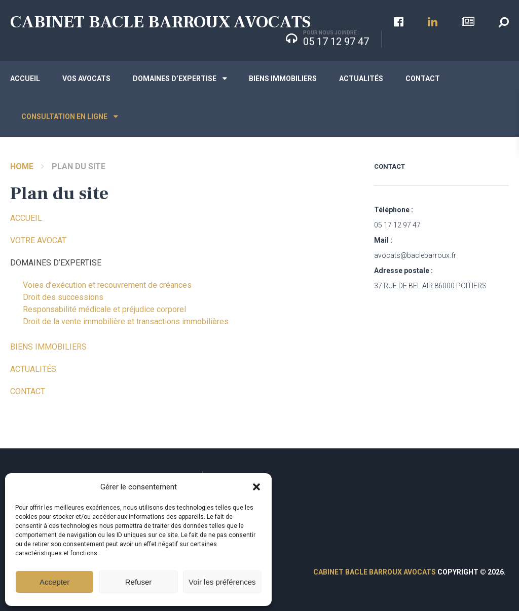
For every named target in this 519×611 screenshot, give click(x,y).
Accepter (54, 582)
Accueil (25, 78)
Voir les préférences (222, 582)
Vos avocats (86, 78)
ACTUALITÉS (33, 369)
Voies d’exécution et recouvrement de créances (107, 285)
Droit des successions (63, 297)
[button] (256, 487)
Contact (422, 78)
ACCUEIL (26, 218)
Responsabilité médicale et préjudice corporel (104, 309)
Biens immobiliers (283, 78)
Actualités (361, 78)
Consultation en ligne (64, 116)
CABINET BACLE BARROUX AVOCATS (160, 21)
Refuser (138, 582)
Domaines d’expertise (174, 78)
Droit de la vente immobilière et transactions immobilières (126, 321)
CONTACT (27, 391)
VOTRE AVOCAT (38, 240)
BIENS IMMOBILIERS (48, 347)
